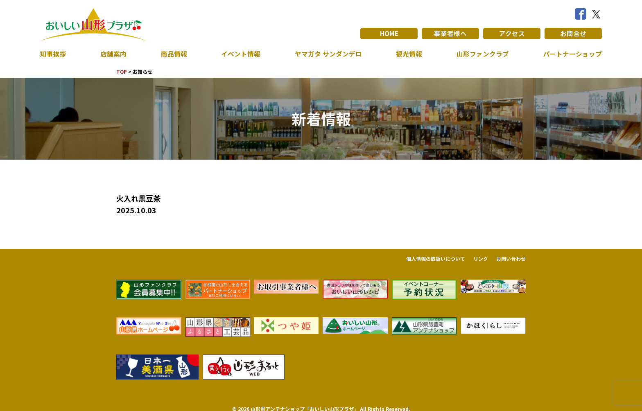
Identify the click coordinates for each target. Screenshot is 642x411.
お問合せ (573, 33)
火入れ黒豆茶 (138, 198)
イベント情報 (240, 54)
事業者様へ (450, 33)
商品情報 (174, 54)
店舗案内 (113, 54)
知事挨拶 (53, 54)
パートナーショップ (572, 54)
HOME (389, 33)
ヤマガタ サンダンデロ (328, 54)
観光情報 (409, 54)
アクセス (512, 33)
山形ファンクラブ (483, 54)
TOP (121, 71)
